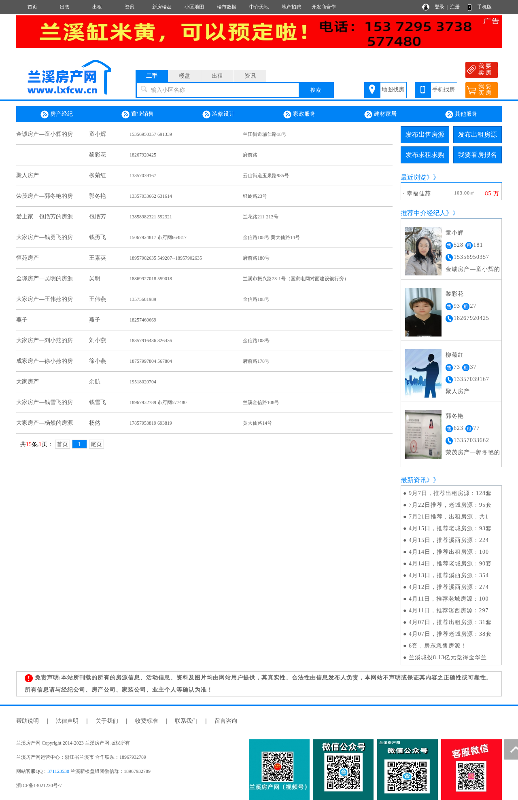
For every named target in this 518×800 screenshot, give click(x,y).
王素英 (97, 258)
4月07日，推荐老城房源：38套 (450, 634)
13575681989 (143, 299)
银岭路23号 (255, 196)
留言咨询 (225, 721)
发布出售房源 (424, 134)
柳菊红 (97, 175)
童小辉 (97, 134)
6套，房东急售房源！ (438, 646)
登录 (439, 7)
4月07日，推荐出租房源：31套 (450, 622)
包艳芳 (97, 217)
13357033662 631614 (151, 196)
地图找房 (393, 90)
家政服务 (299, 114)
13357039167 (143, 175)
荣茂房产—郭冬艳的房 (44, 196)
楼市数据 (226, 7)
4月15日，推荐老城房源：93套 (450, 528)
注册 (455, 7)
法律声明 (67, 721)
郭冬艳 (97, 196)
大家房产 (27, 382)
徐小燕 (97, 361)
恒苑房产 (27, 258)
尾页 (96, 444)
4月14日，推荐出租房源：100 (449, 552)
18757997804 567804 (151, 361)
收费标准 (146, 721)
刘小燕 (97, 340)
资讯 (129, 7)
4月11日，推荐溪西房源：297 (448, 610)
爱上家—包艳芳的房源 (44, 217)
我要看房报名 (477, 154)
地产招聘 (291, 7)
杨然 (94, 423)
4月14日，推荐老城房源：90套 (450, 564)
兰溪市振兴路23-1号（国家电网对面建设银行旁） (296, 278)
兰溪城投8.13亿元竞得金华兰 (448, 657)
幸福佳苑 (419, 193)
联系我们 (186, 721)
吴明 (94, 278)
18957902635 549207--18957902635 (166, 258)
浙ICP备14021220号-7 (39, 785)
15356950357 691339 (151, 134)
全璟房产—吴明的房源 (44, 278)
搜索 (315, 90)
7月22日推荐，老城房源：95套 (450, 505)
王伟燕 (97, 299)
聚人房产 (27, 175)
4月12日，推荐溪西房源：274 (449, 587)
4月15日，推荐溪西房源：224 (449, 540)
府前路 (250, 155)
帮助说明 (27, 721)
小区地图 (194, 7)
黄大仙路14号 (257, 423)
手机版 (484, 7)
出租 (97, 7)
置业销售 (137, 114)
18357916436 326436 (151, 340)
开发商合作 (324, 7)
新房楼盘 (162, 7)
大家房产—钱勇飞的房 (44, 237)
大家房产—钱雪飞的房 (44, 402)
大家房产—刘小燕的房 (44, 340)
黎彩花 (97, 155)
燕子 (22, 320)
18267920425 (143, 155)
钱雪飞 (97, 402)
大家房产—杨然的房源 (44, 423)
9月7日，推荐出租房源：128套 (450, 493)
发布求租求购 (424, 154)
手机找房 (443, 90)
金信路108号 (256, 299)
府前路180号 (256, 258)
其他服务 (461, 114)
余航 (94, 382)
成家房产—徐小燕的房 (44, 361)
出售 (65, 7)
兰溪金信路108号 (261, 402)
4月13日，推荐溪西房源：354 (449, 575)
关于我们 (107, 721)
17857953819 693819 (151, 423)
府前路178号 (256, 361)
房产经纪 (56, 114)
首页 (32, 7)
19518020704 (143, 382)
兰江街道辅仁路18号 (265, 134)
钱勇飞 (97, 237)
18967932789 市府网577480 (158, 402)
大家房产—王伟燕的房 (44, 299)
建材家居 (380, 114)
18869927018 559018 (151, 278)
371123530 (58, 771)
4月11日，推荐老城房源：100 (448, 599)
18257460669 (143, 320)
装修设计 (218, 114)
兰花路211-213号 (260, 217)
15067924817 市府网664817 (158, 237)
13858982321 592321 (151, 217)
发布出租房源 (477, 134)
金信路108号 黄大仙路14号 (271, 237)
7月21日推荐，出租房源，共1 (448, 517)
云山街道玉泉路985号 (266, 175)
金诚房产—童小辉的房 (44, 134)
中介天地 (259, 7)
